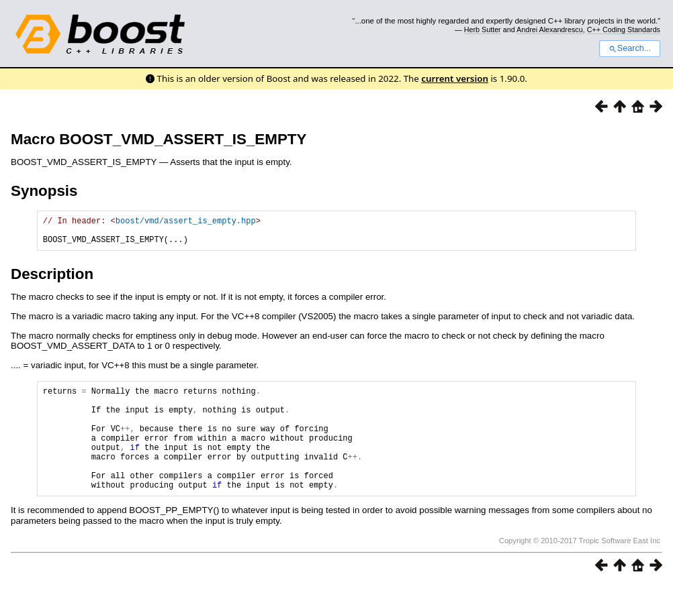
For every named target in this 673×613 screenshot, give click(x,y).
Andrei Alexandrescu (550, 29)
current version (454, 78)
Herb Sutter (482, 29)
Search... (630, 48)
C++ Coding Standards (623, 29)
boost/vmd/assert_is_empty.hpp (186, 222)
